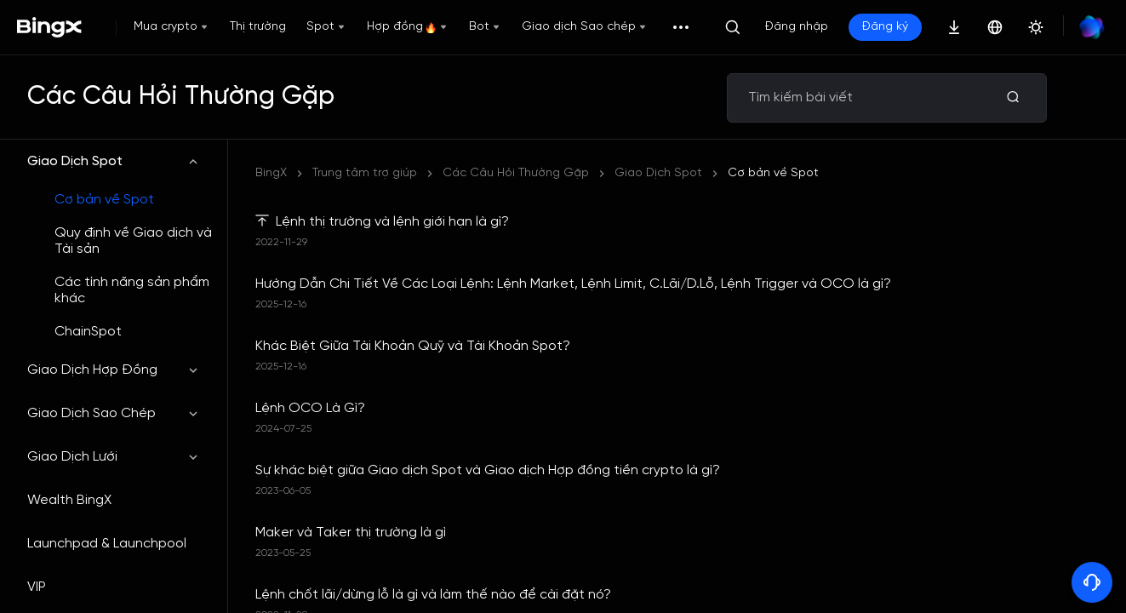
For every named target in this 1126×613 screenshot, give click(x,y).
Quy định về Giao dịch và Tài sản (133, 241)
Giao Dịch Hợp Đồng (113, 370)
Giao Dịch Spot (113, 161)
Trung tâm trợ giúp (364, 173)
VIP (36, 587)
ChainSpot (88, 331)
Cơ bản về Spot (104, 199)
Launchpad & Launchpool (106, 543)
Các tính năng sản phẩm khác (131, 290)
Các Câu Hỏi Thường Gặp (516, 173)
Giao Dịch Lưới (113, 457)
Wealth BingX (69, 500)
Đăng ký (885, 26)
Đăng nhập (796, 26)
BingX (271, 173)
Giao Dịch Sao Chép (113, 413)
